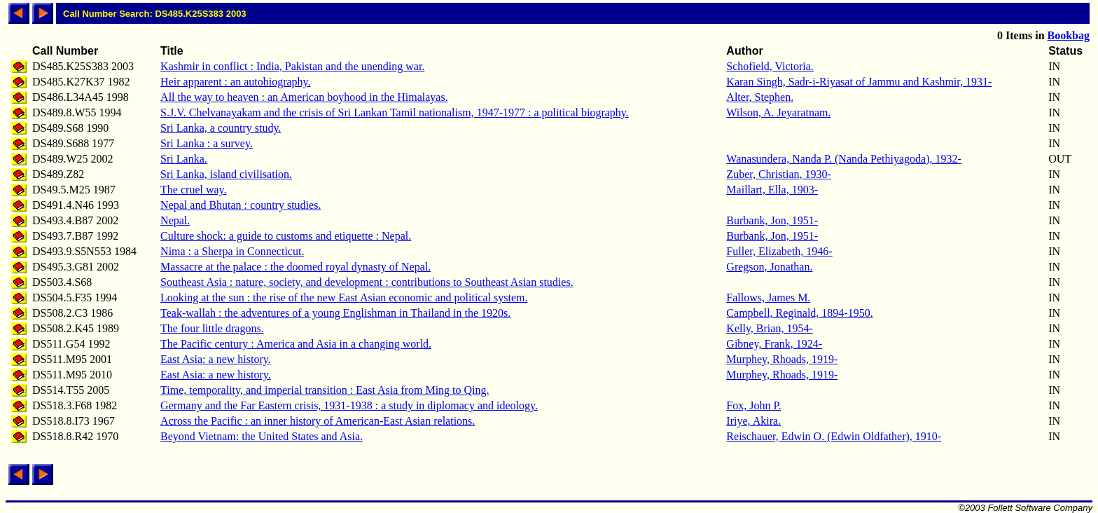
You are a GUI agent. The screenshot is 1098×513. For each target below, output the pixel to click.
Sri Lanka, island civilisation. (226, 174)
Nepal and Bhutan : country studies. (240, 205)
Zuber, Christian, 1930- (778, 174)
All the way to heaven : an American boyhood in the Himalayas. (304, 97)
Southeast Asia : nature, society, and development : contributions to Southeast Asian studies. (367, 282)
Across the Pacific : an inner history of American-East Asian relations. (317, 421)
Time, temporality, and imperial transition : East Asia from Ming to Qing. (324, 390)
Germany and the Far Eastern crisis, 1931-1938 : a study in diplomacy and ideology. (349, 405)
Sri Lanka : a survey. (206, 143)
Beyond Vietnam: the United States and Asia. (261, 436)
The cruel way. (193, 190)
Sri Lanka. (183, 159)
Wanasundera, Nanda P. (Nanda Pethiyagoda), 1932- (843, 159)
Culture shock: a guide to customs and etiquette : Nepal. (285, 236)
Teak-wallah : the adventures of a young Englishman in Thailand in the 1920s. (335, 313)
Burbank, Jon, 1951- (772, 220)
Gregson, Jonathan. (769, 267)
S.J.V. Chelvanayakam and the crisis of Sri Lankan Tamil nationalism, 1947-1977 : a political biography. (394, 112)
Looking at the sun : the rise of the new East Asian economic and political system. (343, 297)
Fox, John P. (753, 405)
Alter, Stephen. (759, 97)
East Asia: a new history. (215, 359)
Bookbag (1069, 35)
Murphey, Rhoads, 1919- (782, 359)
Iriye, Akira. (753, 421)
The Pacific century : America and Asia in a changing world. (295, 344)
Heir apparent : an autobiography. (235, 82)
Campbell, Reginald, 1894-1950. (799, 313)
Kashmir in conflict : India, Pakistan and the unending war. (292, 66)
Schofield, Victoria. (770, 66)
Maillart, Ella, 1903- (772, 190)
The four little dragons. (212, 328)
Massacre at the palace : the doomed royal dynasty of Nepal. (295, 267)
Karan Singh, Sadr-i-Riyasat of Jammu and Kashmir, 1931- (859, 82)
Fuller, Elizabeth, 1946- (779, 251)
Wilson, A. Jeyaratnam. (778, 112)
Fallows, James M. (768, 297)
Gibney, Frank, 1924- (774, 344)
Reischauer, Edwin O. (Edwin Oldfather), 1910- (833, 436)
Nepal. (175, 220)
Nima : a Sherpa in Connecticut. (232, 251)
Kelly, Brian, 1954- (769, 328)
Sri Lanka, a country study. (220, 128)
